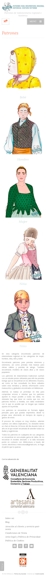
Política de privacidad (20, 574)
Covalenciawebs (39, 574)
